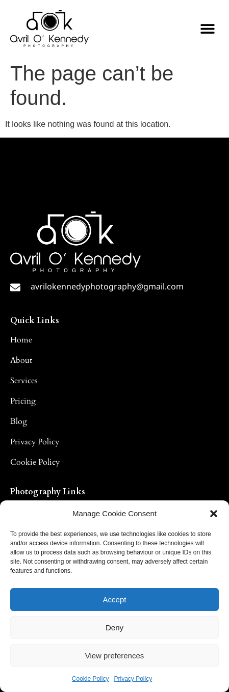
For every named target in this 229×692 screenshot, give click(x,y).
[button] (214, 514)
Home (21, 340)
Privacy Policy (133, 678)
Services (23, 381)
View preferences (114, 655)
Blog (18, 421)
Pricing (23, 401)
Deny (114, 627)
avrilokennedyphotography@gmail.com (107, 286)
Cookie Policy (90, 678)
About (21, 360)
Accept (114, 599)
